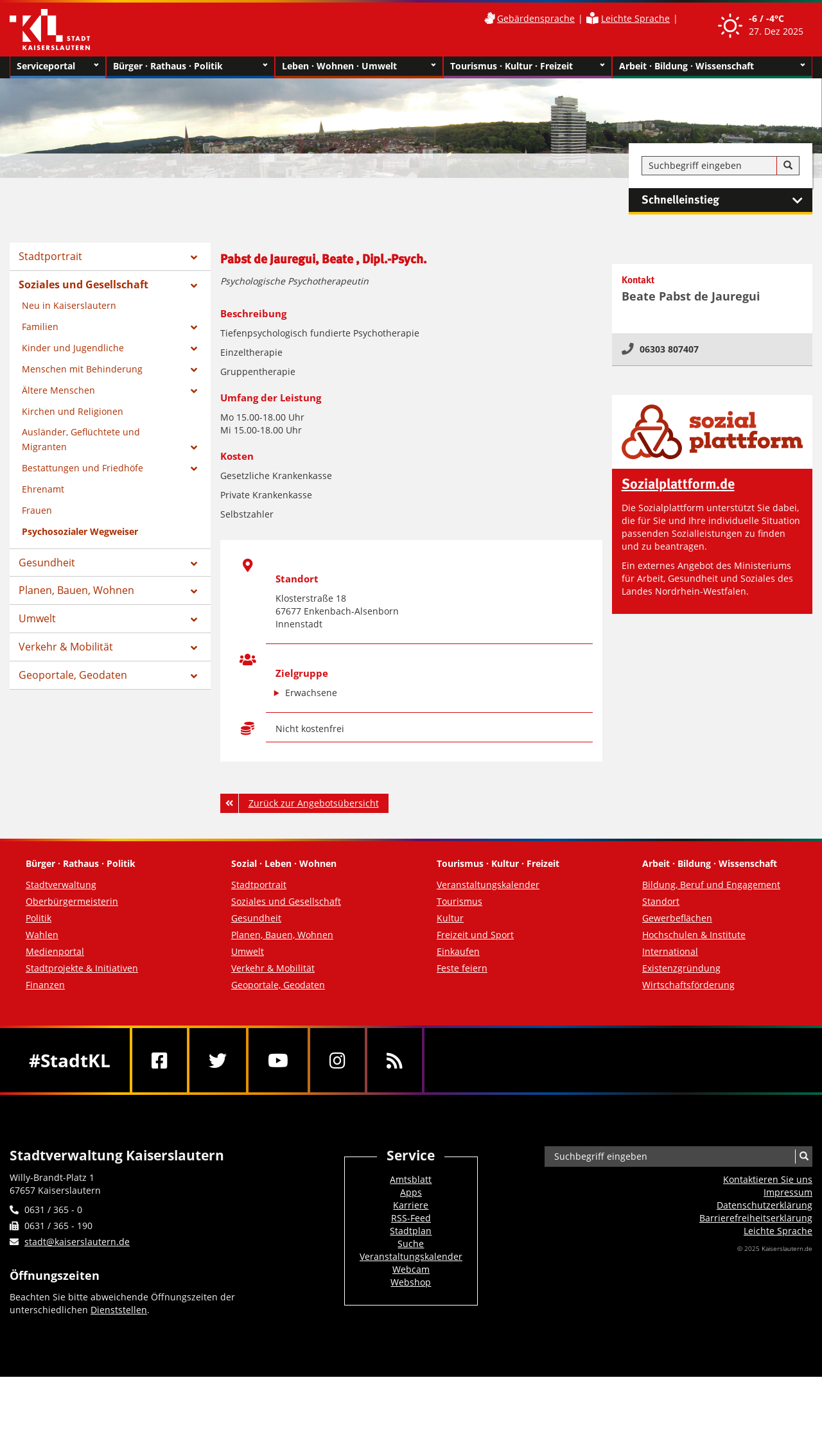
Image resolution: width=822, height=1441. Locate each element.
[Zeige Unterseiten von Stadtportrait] (194, 257)
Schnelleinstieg (727, 200)
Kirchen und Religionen (72, 411)
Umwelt (37, 618)
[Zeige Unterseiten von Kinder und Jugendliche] (194, 348)
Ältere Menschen (58, 390)
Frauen (37, 510)
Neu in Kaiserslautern (69, 305)
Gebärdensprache (536, 18)
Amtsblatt (411, 1179)
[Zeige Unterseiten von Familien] (194, 327)
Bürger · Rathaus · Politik (190, 66)
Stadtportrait (50, 256)
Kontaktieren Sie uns (767, 1179)
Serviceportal (58, 66)
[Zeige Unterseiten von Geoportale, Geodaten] (194, 676)
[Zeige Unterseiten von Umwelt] (194, 619)
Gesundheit (47, 562)
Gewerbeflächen (677, 918)
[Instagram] (337, 1060)
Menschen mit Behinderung (82, 369)
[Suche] (788, 166)
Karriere (410, 1205)
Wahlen (42, 935)
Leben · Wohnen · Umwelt (359, 66)
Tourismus (459, 901)
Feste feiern (462, 968)
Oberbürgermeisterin (72, 901)
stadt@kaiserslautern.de (77, 1242)
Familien (40, 326)
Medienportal (55, 951)
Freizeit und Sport (475, 935)
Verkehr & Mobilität (66, 647)
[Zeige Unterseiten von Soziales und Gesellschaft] (194, 285)
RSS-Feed (411, 1218)
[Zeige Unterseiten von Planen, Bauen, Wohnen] (194, 591)
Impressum (788, 1192)
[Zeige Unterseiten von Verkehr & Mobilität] (194, 648)
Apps (411, 1192)
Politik (38, 918)
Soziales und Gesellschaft (83, 284)
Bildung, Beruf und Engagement (711, 884)
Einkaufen (458, 951)
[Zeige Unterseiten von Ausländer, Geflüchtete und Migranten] (194, 447)
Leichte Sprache (635, 18)
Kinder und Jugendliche (73, 348)
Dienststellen (119, 1310)
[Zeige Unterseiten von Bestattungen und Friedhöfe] (194, 468)
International (670, 951)
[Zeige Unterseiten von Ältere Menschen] (194, 391)
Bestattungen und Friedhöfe (82, 468)
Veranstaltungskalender (488, 884)
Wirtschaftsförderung (688, 985)
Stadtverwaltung (61, 884)
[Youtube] (278, 1060)
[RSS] (394, 1060)
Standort (660, 901)
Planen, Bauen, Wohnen (76, 590)
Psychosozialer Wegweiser (80, 531)
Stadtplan (411, 1231)
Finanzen (45, 985)
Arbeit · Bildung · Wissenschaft (712, 66)
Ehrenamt (43, 489)
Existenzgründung (681, 968)
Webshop (410, 1282)
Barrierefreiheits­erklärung (755, 1218)
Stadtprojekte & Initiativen (82, 968)
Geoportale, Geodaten (73, 675)
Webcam (411, 1269)
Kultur (450, 918)
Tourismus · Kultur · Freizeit (527, 66)
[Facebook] (159, 1060)
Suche (411, 1243)
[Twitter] (217, 1060)
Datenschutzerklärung (764, 1205)
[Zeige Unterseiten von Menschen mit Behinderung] (194, 370)
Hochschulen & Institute (694, 935)
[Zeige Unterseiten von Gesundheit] (194, 563)
